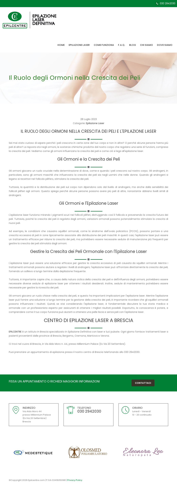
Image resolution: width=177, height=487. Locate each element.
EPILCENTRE (15, 331)
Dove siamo (164, 45)
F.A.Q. (121, 45)
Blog (132, 45)
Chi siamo (146, 45)
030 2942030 (167, 3)
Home (61, 45)
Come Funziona (104, 45)
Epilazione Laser (79, 45)
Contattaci (143, 383)
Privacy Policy (74, 480)
